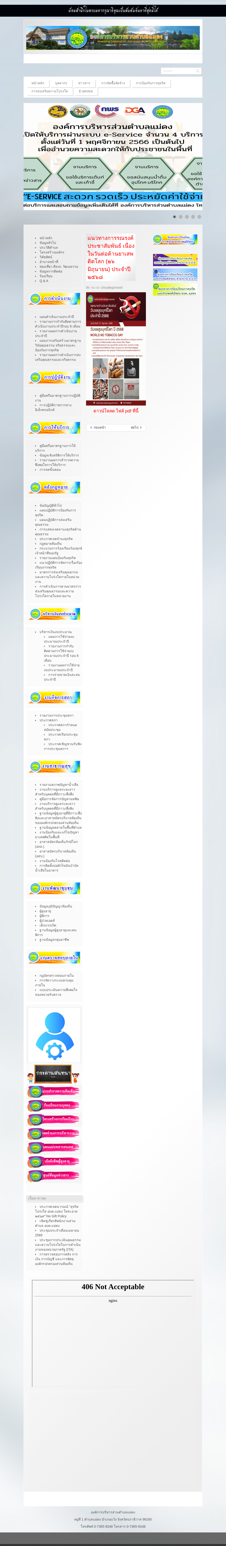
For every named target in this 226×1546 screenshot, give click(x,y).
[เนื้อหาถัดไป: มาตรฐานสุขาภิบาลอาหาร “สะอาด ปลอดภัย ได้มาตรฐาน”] (137, 427)
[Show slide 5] (199, 217)
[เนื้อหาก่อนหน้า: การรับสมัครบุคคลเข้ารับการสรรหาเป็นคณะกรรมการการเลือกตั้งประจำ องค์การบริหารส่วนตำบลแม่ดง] (97, 427)
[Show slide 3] (187, 217)
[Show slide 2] (181, 217)
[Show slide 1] (174, 217)
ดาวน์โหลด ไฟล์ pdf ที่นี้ (116, 410)
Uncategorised (111, 287)
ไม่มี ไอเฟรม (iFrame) (113, 1333)
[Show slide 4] (193, 217)
